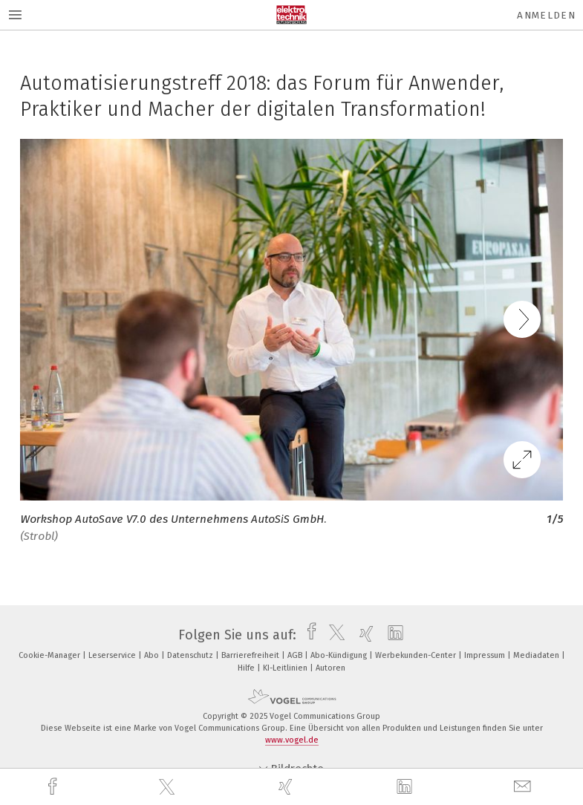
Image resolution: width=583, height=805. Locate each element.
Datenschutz (191, 655)
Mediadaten (537, 655)
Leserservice (113, 655)
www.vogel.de (292, 740)
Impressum (485, 655)
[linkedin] (406, 787)
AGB (295, 655)
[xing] (287, 787)
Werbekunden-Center (416, 655)
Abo (152, 655)
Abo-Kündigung (339, 655)
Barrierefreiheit (251, 655)
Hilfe (247, 668)
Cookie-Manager (50, 655)
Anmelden (546, 15)
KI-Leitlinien (286, 668)
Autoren (330, 668)
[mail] (524, 786)
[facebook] (54, 786)
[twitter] (168, 787)
